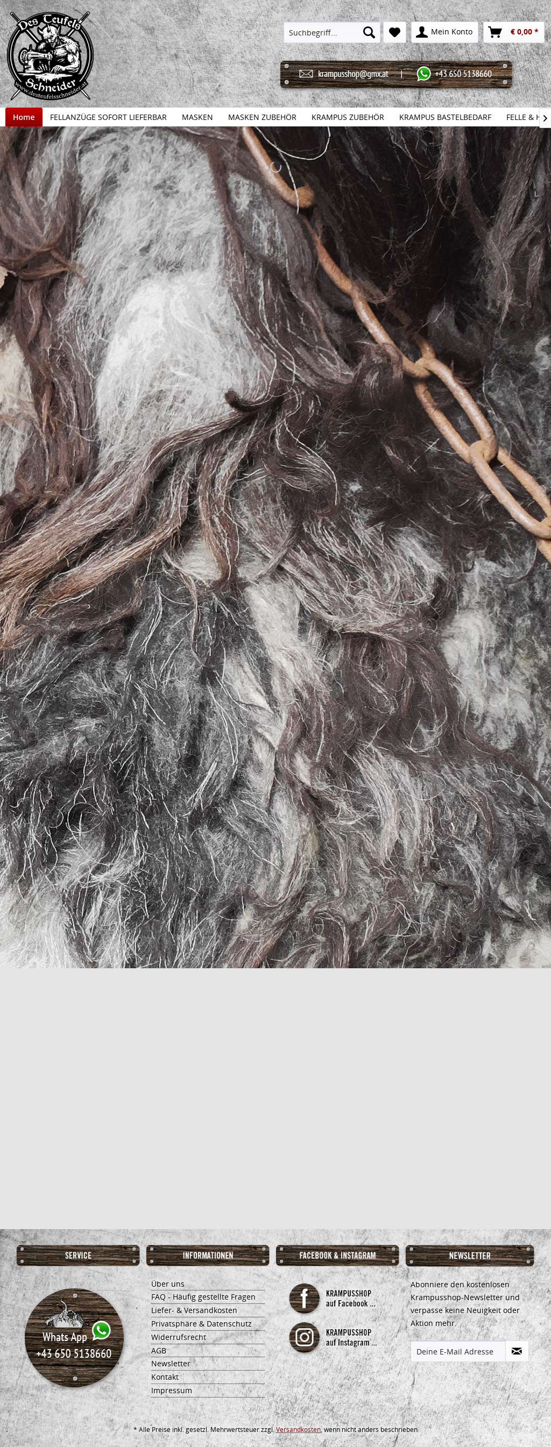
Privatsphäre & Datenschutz (201, 1323)
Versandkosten (298, 1429)
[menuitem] (332, 32)
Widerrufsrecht (178, 1337)
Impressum (171, 1390)
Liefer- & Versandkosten (194, 1310)
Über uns (168, 1284)
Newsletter (170, 1363)
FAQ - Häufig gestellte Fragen (203, 1297)
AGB (158, 1350)
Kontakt (165, 1377)
